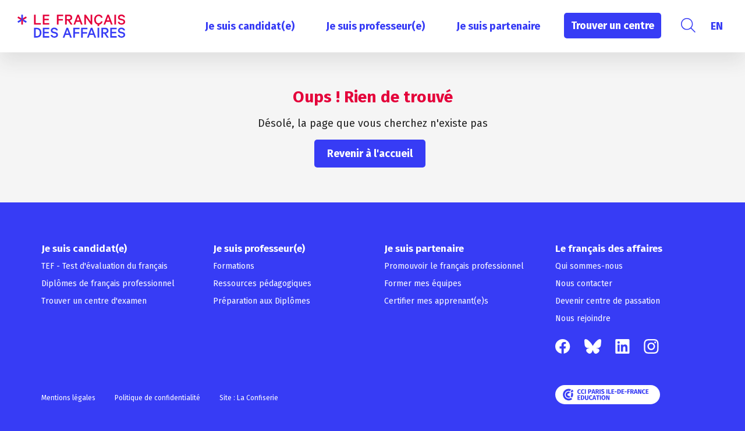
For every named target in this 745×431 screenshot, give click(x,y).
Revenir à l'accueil (370, 153)
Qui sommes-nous (589, 266)
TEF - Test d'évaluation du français (104, 266)
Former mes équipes (423, 283)
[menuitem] (717, 26)
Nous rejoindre (583, 318)
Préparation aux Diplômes (261, 301)
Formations (233, 266)
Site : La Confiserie (248, 398)
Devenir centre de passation (607, 301)
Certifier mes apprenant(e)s (436, 301)
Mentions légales (68, 398)
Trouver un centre (612, 25)
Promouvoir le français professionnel (454, 266)
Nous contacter (583, 283)
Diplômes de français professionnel (108, 283)
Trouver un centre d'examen (94, 301)
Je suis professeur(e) (375, 26)
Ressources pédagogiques (262, 283)
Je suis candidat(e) (250, 26)
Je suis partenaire (498, 26)
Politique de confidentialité (157, 398)
